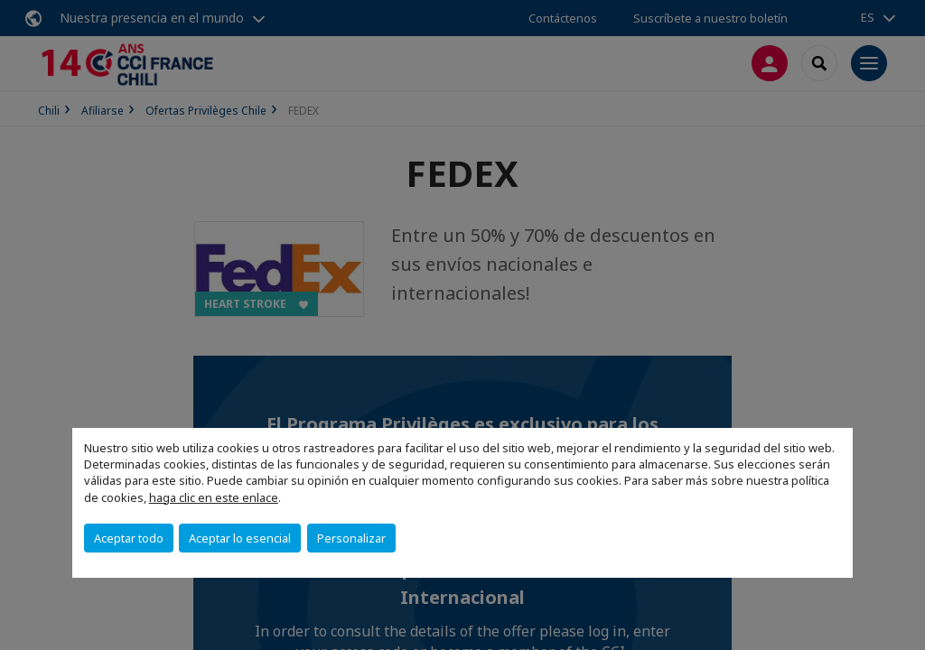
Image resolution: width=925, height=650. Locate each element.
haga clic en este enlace (213, 497)
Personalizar (351, 538)
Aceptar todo (129, 538)
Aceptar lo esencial (240, 538)
